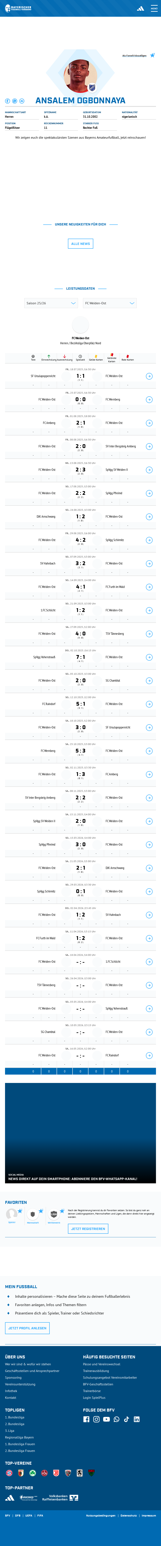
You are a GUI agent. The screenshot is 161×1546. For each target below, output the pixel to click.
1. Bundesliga (14, 1417)
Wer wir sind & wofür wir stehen (28, 1364)
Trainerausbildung (96, 1371)
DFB (17, 1516)
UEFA (28, 1516)
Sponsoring (13, 1377)
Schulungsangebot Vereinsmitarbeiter (110, 1377)
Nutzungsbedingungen (101, 1516)
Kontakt (10, 1397)
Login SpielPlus (94, 1397)
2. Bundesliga (14, 1424)
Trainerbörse (92, 1391)
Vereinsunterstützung (20, 1384)
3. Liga (9, 1430)
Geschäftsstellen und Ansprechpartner (32, 1371)
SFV (7, 1516)
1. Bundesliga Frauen (20, 1444)
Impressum (149, 1516)
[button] (7, 101)
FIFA (40, 1516)
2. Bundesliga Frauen (20, 1451)
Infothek (11, 1391)
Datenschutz (129, 1516)
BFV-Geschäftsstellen (98, 1384)
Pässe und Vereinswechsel (101, 1364)
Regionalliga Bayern (19, 1437)
